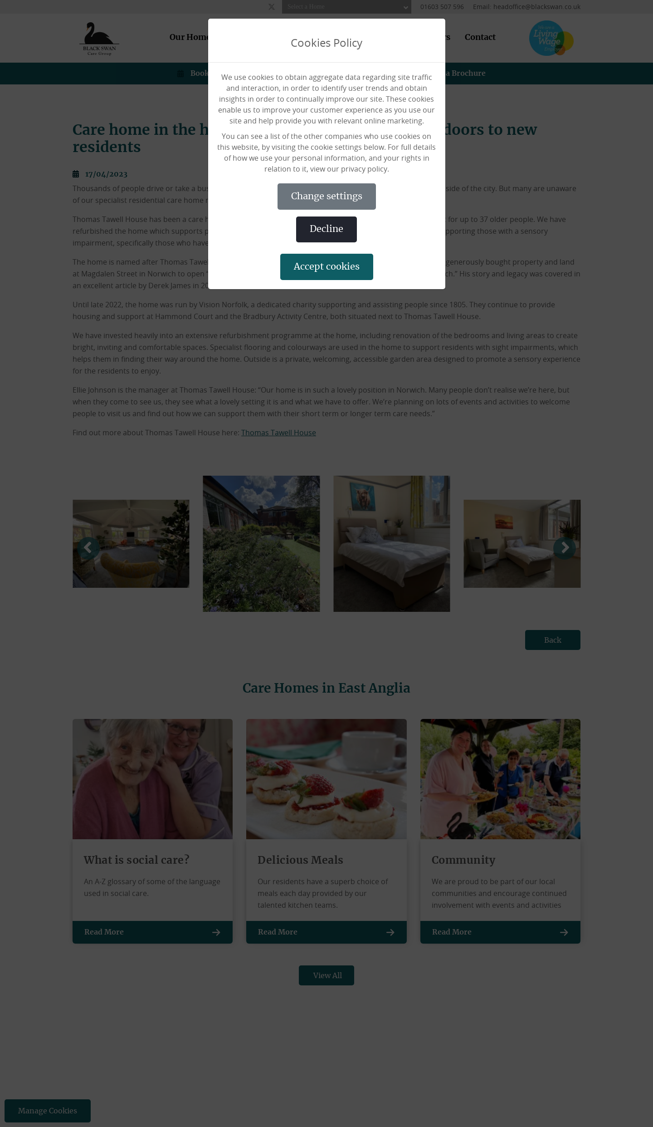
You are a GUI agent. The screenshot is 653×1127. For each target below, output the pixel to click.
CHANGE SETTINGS (326, 196)
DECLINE (326, 229)
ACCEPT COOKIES (327, 266)
